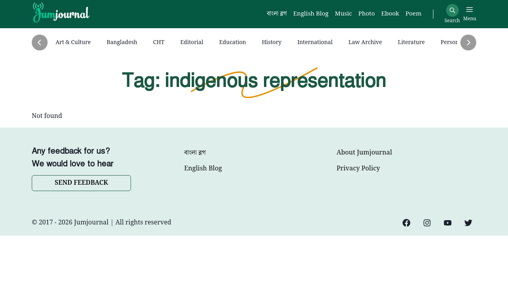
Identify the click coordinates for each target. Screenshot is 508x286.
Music (343, 14)
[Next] (468, 42)
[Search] (452, 10)
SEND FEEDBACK (81, 183)
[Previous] (40, 42)
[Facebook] (406, 223)
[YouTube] (448, 223)
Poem (413, 14)
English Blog (203, 169)
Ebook (390, 14)
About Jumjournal (364, 153)
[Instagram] (427, 223)
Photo (366, 14)
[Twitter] (468, 223)
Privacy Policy (358, 169)
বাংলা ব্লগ (195, 153)
